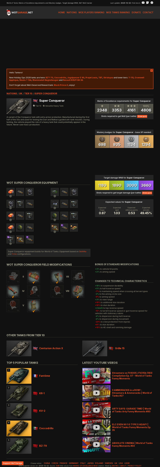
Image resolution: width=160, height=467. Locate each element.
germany (74, 463)
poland (99, 463)
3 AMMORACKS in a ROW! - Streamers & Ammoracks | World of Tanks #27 (132, 393)
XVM (58, 466)
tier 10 (28, 93)
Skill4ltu (82, 251)
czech (55, 463)
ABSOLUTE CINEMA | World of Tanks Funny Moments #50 (132, 444)
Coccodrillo (43, 428)
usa (121, 463)
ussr (127, 463)
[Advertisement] (80, 44)
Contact (148, 12)
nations (12, 93)
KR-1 (39, 393)
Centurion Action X (48, 348)
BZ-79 (40, 445)
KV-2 (39, 410)
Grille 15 (117, 348)
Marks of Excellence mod (85, 466)
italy (83, 463)
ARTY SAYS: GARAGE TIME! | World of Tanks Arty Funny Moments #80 (131, 410)
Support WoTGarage (12, 463)
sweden (109, 463)
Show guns (142, 116)
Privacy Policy (134, 466)
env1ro (115, 466)
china (47, 463)
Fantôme (41, 375)
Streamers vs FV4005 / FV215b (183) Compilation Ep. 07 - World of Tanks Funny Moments (132, 376)
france (63, 463)
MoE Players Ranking (91, 12)
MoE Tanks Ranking (118, 12)
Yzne (14, 254)
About (123, 466)
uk (20, 93)
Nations (72, 12)
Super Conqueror (45, 93)
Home (61, 12)
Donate (136, 12)
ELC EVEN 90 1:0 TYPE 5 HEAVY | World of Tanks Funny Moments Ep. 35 (131, 427)
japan (90, 463)
